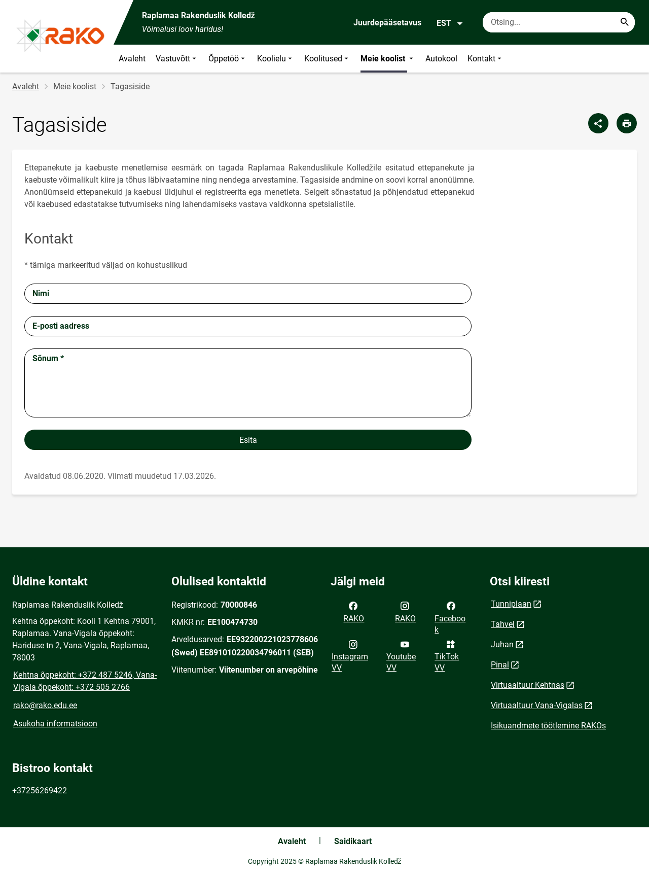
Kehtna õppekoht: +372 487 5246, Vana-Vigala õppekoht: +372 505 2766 (85, 681)
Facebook (450, 617)
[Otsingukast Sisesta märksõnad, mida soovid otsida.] (559, 22)
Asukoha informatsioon (55, 723)
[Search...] (624, 22)
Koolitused (327, 58)
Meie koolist (387, 58)
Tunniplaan (511, 604)
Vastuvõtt (177, 58)
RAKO (353, 611)
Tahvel (503, 624)
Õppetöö (227, 58)
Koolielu (275, 58)
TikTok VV (447, 655)
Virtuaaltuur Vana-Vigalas (537, 705)
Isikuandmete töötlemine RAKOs (548, 725)
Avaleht (132, 58)
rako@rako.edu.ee (45, 705)
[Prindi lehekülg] (627, 123)
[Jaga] (598, 123)
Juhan (502, 644)
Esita (248, 440)
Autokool (441, 58)
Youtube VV (401, 655)
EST (450, 23)
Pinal (500, 665)
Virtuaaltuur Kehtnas (527, 685)
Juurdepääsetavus (387, 22)
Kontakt (485, 58)
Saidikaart (353, 841)
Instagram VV (350, 655)
